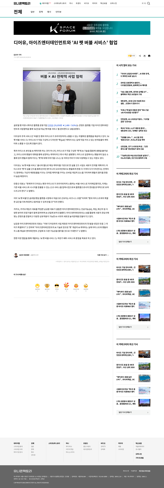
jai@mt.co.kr (35, 255)
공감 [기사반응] (133, 56)
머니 (71, 3)
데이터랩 (46, 3)
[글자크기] (144, 56)
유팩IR (103, 449)
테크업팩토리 (87, 449)
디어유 (50, 125)
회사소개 (126, 471)
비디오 (86, 3)
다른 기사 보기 (101, 255)
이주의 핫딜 (69, 449)
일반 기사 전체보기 (125, 242)
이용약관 (134, 471)
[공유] (140, 56)
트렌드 (78, 3)
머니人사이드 (70, 452)
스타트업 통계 (18, 447)
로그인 (144, 3)
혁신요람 (103, 3)
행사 (49, 12)
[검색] (148, 3)
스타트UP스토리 (60, 3)
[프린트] (149, 56)
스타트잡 (121, 449)
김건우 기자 (17, 55)
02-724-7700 (25, 479)
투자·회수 (69, 447)
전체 (18, 12)
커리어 (94, 3)
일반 (33, 12)
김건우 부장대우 (24, 255)
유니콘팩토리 (22, 3)
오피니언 (113, 3)
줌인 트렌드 (87, 447)
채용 (119, 447)
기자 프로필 (140, 458)
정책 (41, 12)
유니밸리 (138, 449)
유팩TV (103, 447)
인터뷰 (58, 12)
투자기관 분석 (18, 452)
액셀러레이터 (140, 447)
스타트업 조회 (18, 449)
